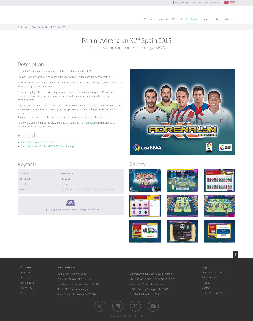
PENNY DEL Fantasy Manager (72, 289)
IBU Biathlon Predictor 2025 (144, 294)
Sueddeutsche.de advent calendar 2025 (78, 284)
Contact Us (228, 19)
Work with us (27, 293)
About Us (163, 19)
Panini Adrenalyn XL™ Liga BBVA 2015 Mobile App (47, 146)
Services (205, 19)
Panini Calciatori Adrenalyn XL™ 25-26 (76, 294)
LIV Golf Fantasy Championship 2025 (149, 289)
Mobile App (90, 122)
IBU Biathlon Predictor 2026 (71, 273)
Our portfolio (27, 282)
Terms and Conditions (213, 272)
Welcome (149, 19)
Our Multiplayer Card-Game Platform (72, 210)
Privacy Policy (209, 277)
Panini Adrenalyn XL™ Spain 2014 (38, 142)
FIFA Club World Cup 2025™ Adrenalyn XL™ (152, 278)
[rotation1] (145, 180)
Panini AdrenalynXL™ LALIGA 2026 (75, 278)
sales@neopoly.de (211, 2)
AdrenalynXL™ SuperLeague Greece (148, 284)
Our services (27, 287)
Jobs (216, 19)
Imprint (206, 282)
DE (232, 2)
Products (177, 19)
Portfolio (191, 19)
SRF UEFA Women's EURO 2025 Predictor (151, 273)
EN (226, 2)
